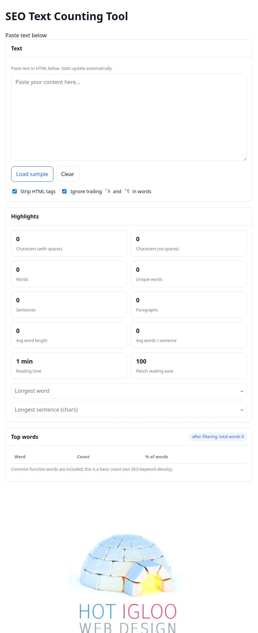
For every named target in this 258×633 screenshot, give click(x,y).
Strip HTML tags (33, 191)
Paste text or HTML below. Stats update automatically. (62, 68)
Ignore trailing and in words (106, 191)
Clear (67, 174)
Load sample (32, 174)
